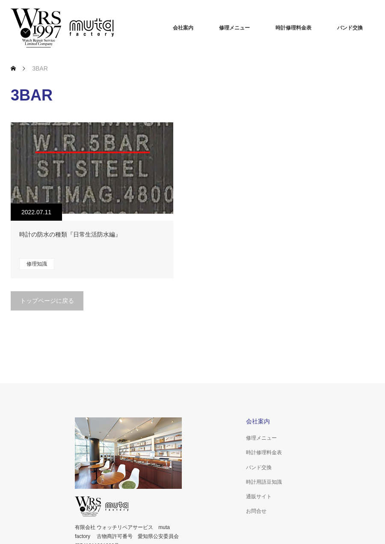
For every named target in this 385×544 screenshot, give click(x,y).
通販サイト (259, 497)
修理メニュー (234, 28)
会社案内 (183, 28)
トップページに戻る (47, 300)
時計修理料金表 (293, 28)
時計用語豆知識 (264, 482)
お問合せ (256, 511)
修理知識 (37, 264)
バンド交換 (350, 28)
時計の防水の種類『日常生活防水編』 (70, 234)
